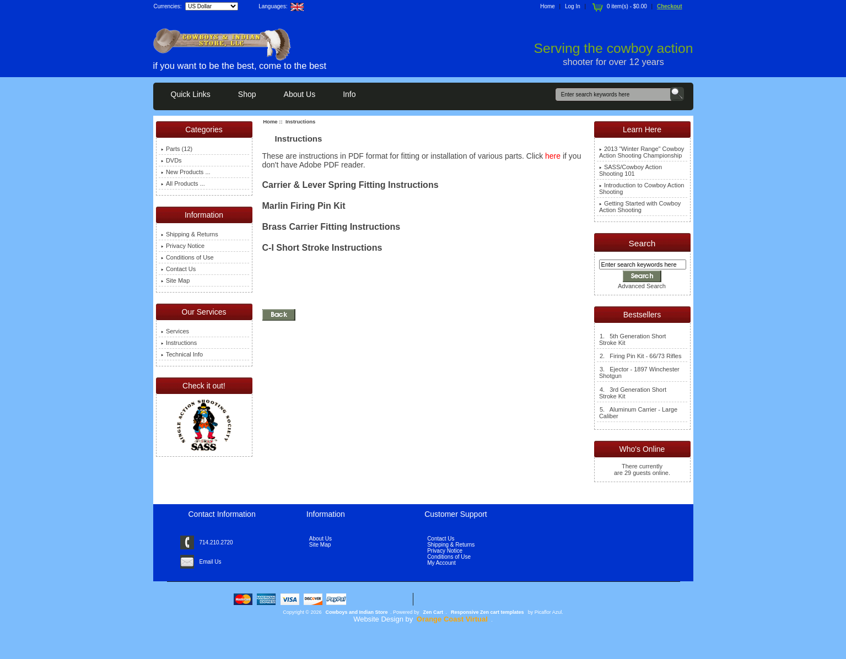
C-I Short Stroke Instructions (322, 247)
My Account (441, 563)
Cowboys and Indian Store (357, 612)
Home (547, 6)
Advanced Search (642, 286)
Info (349, 94)
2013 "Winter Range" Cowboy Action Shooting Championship (641, 152)
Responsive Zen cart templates (487, 612)
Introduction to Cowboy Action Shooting (642, 188)
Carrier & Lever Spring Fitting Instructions (350, 185)
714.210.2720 (216, 542)
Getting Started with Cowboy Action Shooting (640, 206)
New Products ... (186, 172)
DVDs (171, 160)
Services (175, 331)
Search (642, 243)
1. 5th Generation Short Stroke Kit (632, 339)
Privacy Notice (182, 245)
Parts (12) (176, 148)
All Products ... (183, 183)
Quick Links (191, 94)
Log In (572, 6)
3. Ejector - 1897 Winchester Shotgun (639, 372)
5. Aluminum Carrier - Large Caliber (638, 412)
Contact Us (178, 269)
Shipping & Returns (189, 234)
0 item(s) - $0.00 (618, 6)
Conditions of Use (187, 257)
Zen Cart (433, 612)
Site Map (175, 280)
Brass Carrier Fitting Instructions (331, 226)
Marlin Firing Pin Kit (304, 205)
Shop (247, 94)
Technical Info (182, 354)
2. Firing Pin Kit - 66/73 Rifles (640, 356)
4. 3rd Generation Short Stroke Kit (632, 392)
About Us (300, 94)
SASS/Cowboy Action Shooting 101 (630, 170)
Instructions (179, 342)
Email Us (211, 562)
